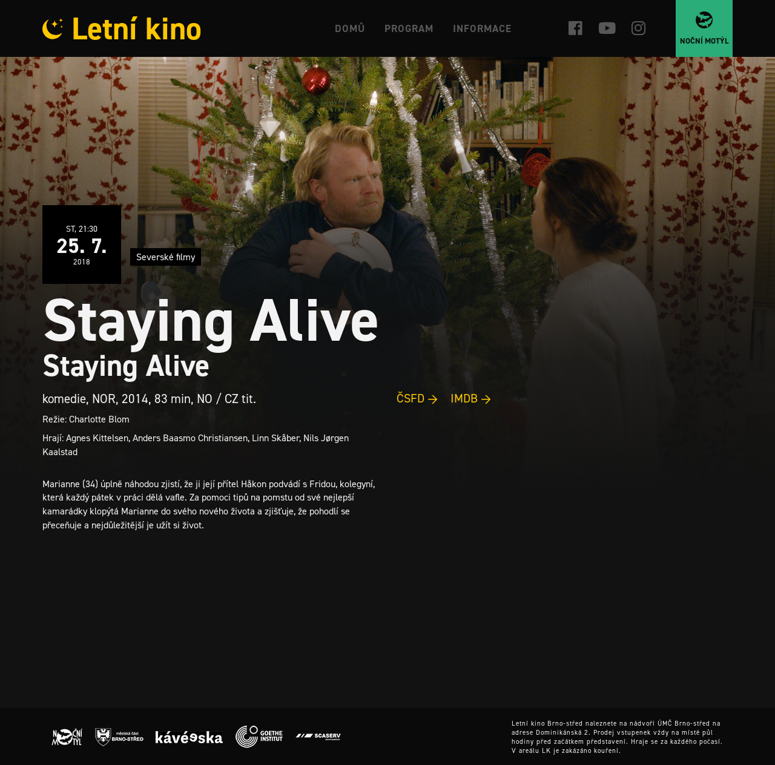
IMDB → (471, 398)
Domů (350, 28)
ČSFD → (417, 398)
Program (409, 28)
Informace (482, 28)
